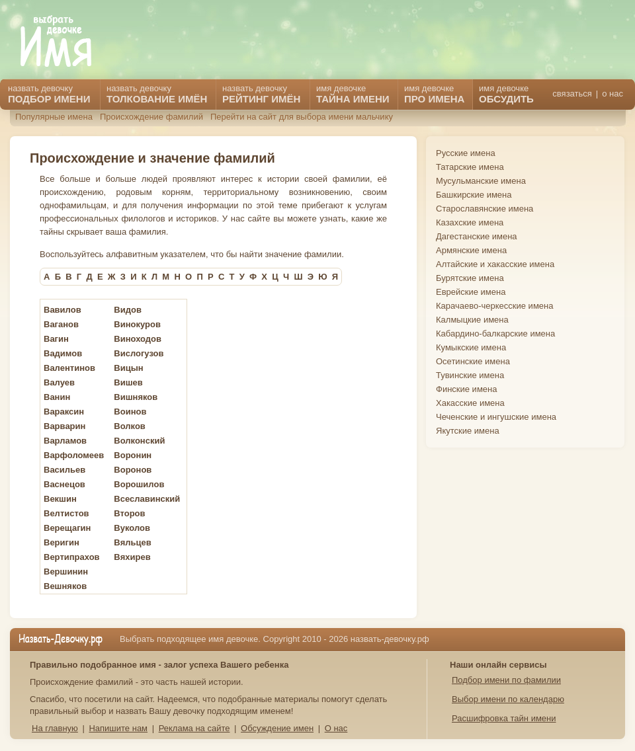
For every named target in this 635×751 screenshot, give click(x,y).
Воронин (132, 455)
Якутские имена (467, 431)
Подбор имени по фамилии (506, 680)
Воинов (130, 411)
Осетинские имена (473, 361)
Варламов (65, 441)
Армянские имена (471, 250)
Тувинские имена (470, 375)
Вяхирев (132, 557)
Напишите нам (118, 728)
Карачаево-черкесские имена (494, 306)
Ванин (57, 397)
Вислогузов (138, 353)
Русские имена (465, 153)
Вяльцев (132, 542)
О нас (336, 728)
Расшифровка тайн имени (504, 718)
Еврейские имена (470, 292)
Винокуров (137, 324)
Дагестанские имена (476, 236)
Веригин (61, 542)
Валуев (59, 382)
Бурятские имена (470, 278)
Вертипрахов (72, 557)
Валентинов (69, 368)
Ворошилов (139, 484)
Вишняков (135, 397)
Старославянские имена (484, 209)
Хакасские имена (470, 403)
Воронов (132, 470)
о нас (612, 94)
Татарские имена (470, 167)
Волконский (139, 441)
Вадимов (63, 353)
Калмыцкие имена (472, 320)
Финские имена (466, 389)
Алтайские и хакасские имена (495, 264)
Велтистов (66, 513)
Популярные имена (54, 117)
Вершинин (66, 571)
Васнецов (64, 484)
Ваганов (61, 324)
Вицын (128, 368)
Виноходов (137, 339)
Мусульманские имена (481, 181)
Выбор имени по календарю (508, 699)
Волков (130, 426)
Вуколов (132, 528)
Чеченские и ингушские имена (496, 417)
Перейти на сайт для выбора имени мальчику (301, 117)
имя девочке (506, 93)
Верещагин (67, 528)
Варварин (64, 426)
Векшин (60, 499)
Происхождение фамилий (151, 117)
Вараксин (64, 411)
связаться (571, 94)
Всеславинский (147, 499)
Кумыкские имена (471, 347)
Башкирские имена (474, 195)
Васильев (64, 470)
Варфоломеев (74, 455)
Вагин (56, 339)
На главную (55, 728)
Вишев (128, 382)
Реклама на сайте (194, 728)
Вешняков (65, 586)
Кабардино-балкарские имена (495, 333)
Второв (129, 513)
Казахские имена (469, 222)
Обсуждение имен (277, 728)
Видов (128, 310)
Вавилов (62, 310)
